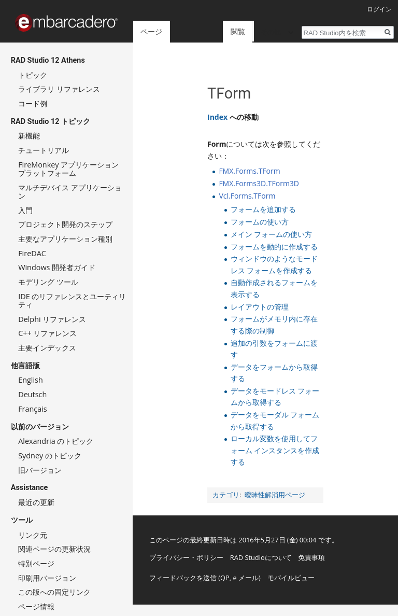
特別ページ (36, 563)
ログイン (379, 9)
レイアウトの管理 (260, 307)
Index (217, 117)
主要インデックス (47, 348)
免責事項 (311, 557)
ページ (151, 31)
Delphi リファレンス (52, 319)
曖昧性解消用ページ (275, 495)
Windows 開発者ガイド (56, 267)
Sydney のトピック (49, 455)
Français (32, 409)
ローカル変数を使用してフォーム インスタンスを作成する (275, 450)
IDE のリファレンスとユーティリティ (72, 300)
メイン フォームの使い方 (271, 234)
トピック (32, 75)
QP (225, 577)
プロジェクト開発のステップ (65, 224)
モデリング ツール (48, 282)
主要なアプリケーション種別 (65, 239)
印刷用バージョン (47, 578)
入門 (25, 210)
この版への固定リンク (54, 592)
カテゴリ (225, 495)
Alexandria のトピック (55, 441)
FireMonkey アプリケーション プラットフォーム (68, 169)
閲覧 (221, 31)
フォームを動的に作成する (274, 246)
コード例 (32, 103)
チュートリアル (43, 150)
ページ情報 (36, 606)
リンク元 (32, 535)
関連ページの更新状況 (54, 549)
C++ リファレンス (47, 333)
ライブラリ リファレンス (59, 89)
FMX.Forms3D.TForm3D (259, 183)
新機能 (29, 136)
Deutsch (32, 394)
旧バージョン (40, 470)
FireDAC (32, 253)
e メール (246, 577)
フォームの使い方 (260, 222)
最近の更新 (36, 502)
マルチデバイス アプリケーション (70, 192)
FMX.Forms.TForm (249, 171)
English (30, 380)
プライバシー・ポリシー (186, 557)
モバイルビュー (291, 577)
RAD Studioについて (261, 557)
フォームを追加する (263, 209)
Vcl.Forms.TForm (247, 196)
